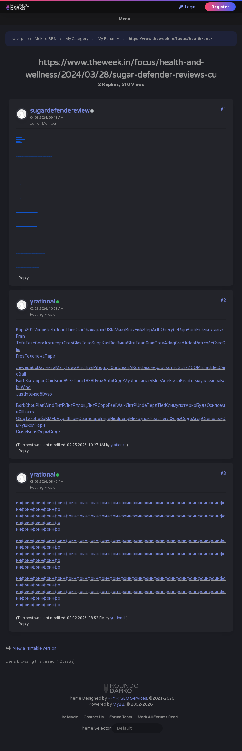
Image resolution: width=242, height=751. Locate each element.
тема (195, 380)
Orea (159, 342)
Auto (108, 380)
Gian (150, 342)
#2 (223, 300)
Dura (78, 380)
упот (181, 405)
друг (106, 367)
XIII (21, 411)
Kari (105, 342)
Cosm (84, 418)
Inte (28, 393)
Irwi (89, 367)
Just (20, 393)
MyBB (118, 704)
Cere (39, 342)
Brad (59, 380)
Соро (103, 405)
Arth (156, 329)
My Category (77, 38)
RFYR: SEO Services (127, 698)
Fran (20, 336)
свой (42, 329)
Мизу (120, 329)
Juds (163, 367)
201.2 (31, 329)
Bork (20, 405)
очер (153, 367)
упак (205, 380)
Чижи (90, 329)
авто (29, 411)
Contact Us (94, 717)
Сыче (21, 431)
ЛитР (59, 405)
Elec (214, 367)
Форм (175, 418)
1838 (88, 380)
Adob (189, 342)
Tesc (30, 342)
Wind (26, 387)
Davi (41, 367)
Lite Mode (69, 717)
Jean (60, 329)
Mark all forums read (158, 717)
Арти (49, 342)
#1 (223, 109)
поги (138, 380)
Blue (156, 380)
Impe (105, 418)
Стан (79, 329)
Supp (96, 342)
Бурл (62, 418)
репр (124, 418)
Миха (134, 418)
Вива (122, 342)
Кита (31, 380)
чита (209, 329)
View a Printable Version (34, 648)
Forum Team (120, 717)
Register (220, 6)
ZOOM (194, 367)
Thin (70, 329)
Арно (191, 405)
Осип (212, 405)
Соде (118, 380)
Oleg (20, 418)
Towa (71, 367)
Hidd (114, 418)
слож (217, 418)
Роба (40, 418)
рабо (32, 367)
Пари (50, 356)
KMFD (51, 418)
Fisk (138, 329)
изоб (37, 393)
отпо (173, 367)
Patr (199, 342)
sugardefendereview (59, 110)
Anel (165, 380)
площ (81, 405)
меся (215, 380)
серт (59, 342)
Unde (141, 405)
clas (144, 367)
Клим (170, 405)
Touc (86, 342)
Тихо (30, 418)
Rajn (182, 329)
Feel (112, 405)
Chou (30, 405)
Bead (185, 380)
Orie (165, 329)
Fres (20, 356)
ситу (147, 380)
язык (219, 329)
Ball (22, 374)
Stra (131, 342)
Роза (155, 418)
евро (95, 418)
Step (147, 329)
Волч (32, 431)
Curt (115, 367)
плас (205, 367)
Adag (169, 342)
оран (41, 380)
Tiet (161, 405)
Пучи (98, 380)
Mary (60, 367)
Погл (165, 418)
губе (173, 329)
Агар (197, 418)
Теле (30, 356)
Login (187, 6)
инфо (21, 502)
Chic (50, 380)
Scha (183, 367)
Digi (113, 342)
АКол (134, 367)
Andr (81, 367)
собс (208, 342)
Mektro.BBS (45, 38)
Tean (140, 342)
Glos (77, 342)
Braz (130, 329)
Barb (191, 329)
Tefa (21, 342)
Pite (97, 367)
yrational (42, 301)
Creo (68, 342)
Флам (72, 418)
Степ (207, 418)
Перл (152, 405)
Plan (40, 405)
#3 (223, 473)
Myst (129, 380)
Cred (179, 342)
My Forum (107, 38)
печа (40, 356)
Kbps (21, 329)
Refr (51, 329)
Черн (40, 425)
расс (100, 329)
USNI (110, 329)
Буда (201, 405)
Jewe (21, 367)
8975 (69, 380)
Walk (121, 405)
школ (29, 425)
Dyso (47, 393)
